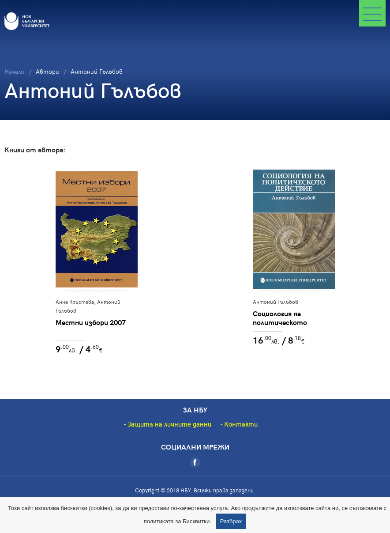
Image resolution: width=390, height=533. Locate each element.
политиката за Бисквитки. (177, 521)
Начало (14, 71)
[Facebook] (195, 462)
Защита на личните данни (169, 424)
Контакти (241, 424)
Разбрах (231, 521)
